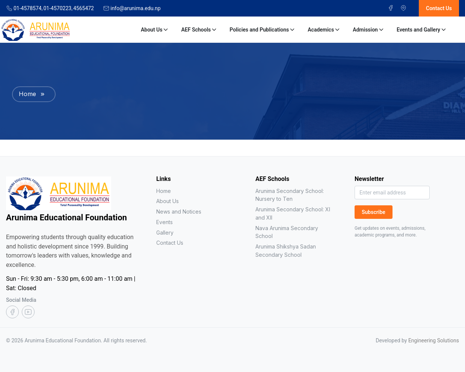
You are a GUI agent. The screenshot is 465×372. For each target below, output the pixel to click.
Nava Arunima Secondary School (286, 232)
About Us (155, 29)
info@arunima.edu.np (135, 8)
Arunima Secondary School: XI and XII (292, 213)
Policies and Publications (262, 29)
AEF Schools (199, 29)
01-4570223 (57, 8)
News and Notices (178, 211)
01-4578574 (28, 8)
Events (164, 222)
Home (27, 94)
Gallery (165, 232)
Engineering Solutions (433, 340)
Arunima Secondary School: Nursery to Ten (289, 195)
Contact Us (169, 242)
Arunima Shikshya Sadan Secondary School (285, 250)
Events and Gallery (422, 29)
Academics (324, 29)
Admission (369, 29)
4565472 (83, 8)
